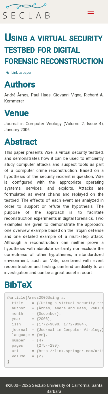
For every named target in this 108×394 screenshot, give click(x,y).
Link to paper (18, 73)
